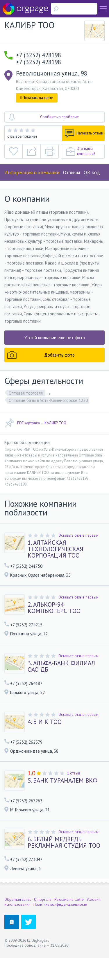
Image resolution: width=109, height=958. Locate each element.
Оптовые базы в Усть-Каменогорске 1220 (48, 400)
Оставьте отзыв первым (78, 535)
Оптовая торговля (26, 393)
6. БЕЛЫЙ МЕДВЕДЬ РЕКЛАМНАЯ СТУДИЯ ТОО (64, 842)
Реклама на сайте (69, 899)
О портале (42, 899)
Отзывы (71, 172)
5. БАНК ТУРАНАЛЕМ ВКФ (62, 780)
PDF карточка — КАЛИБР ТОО (35, 423)
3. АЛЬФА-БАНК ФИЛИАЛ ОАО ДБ (61, 666)
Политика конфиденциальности (60, 904)
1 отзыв (73, 773)
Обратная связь (17, 899)
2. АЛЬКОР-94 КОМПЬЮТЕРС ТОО (54, 607)
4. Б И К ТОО (45, 722)
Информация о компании (31, 172)
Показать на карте (36, 97)
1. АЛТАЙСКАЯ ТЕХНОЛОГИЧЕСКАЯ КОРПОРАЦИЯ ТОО (55, 549)
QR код (92, 172)
